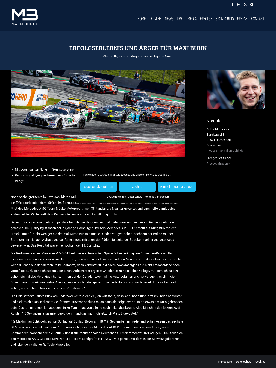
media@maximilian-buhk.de (225, 150)
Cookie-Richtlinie (116, 196)
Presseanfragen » (218, 163)
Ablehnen (137, 186)
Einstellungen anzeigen (176, 186)
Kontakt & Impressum (157, 196)
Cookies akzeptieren (98, 186)
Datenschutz (135, 196)
